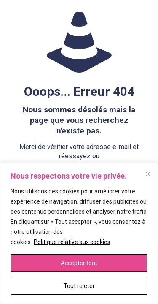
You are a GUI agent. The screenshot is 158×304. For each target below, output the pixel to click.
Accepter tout (79, 263)
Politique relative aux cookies (72, 242)
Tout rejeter (79, 285)
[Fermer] (148, 174)
